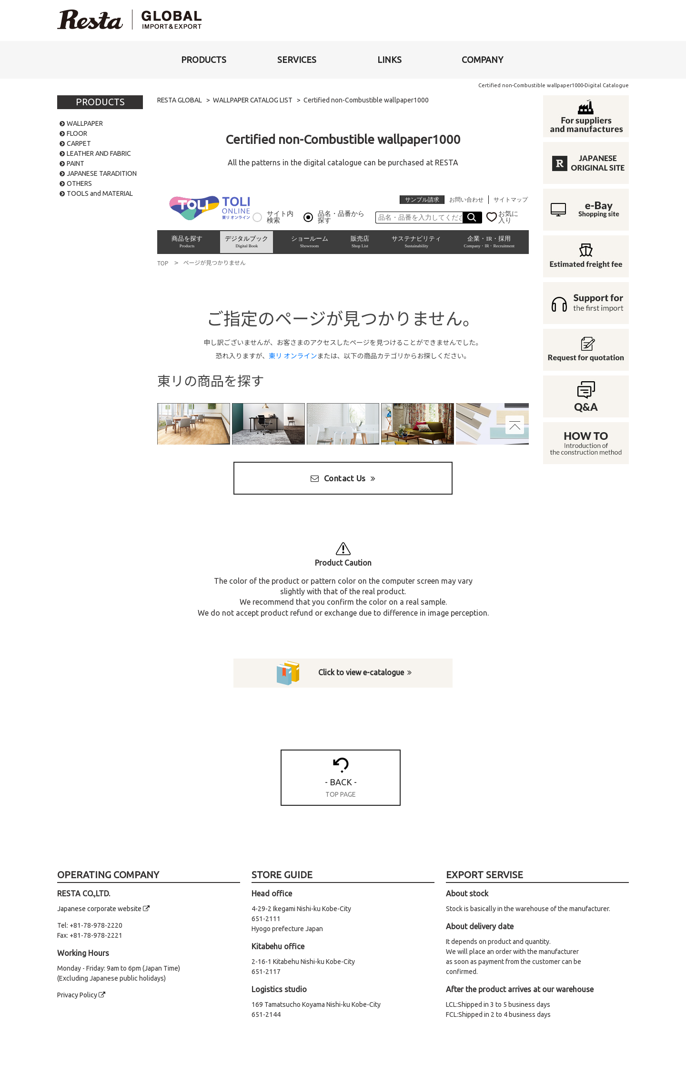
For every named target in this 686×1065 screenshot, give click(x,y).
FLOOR (77, 133)
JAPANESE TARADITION (102, 173)
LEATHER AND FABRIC (99, 153)
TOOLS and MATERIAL (100, 193)
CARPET (79, 143)
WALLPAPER (85, 123)
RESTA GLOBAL (179, 100)
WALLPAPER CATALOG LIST (253, 100)
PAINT (75, 163)
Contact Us (343, 478)
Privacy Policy (81, 995)
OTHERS (79, 183)
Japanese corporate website (103, 909)
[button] (203, 60)
